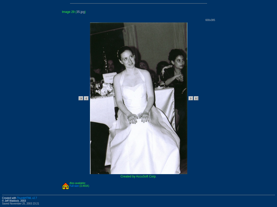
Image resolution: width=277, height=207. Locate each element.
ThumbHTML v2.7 (27, 198)
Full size (74, 186)
